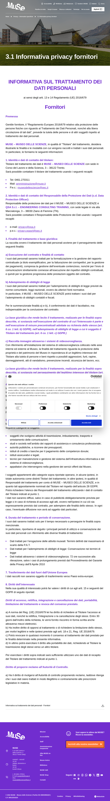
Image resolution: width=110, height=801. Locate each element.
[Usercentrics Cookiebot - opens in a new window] (92, 376)
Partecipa (76, 9)
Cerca (101, 4)
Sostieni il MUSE (81, 3)
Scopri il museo (52, 9)
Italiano (93, 4)
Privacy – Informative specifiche (22, 16)
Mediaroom (68, 3)
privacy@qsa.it (26, 226)
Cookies (60, 796)
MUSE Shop (44, 775)
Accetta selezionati (55, 423)
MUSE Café (44, 770)
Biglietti (98, 9)
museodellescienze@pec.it (33, 187)
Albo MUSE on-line (45, 754)
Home (7, 16)
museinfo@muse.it (23, 776)
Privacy (68, 796)
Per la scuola (85, 9)
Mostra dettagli (92, 416)
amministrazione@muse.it (31, 183)
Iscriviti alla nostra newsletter (85, 744)
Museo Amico (45, 760)
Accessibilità (47, 3)
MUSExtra (58, 3)
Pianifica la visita (40, 9)
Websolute (99, 796)
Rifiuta (23, 423)
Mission (43, 732)
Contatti (43, 780)
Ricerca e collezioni (65, 9)
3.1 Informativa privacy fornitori (46, 16)
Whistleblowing (79, 796)
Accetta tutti (86, 423)
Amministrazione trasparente (46, 747)
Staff (41, 741)
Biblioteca (43, 765)
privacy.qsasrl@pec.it (30, 230)
